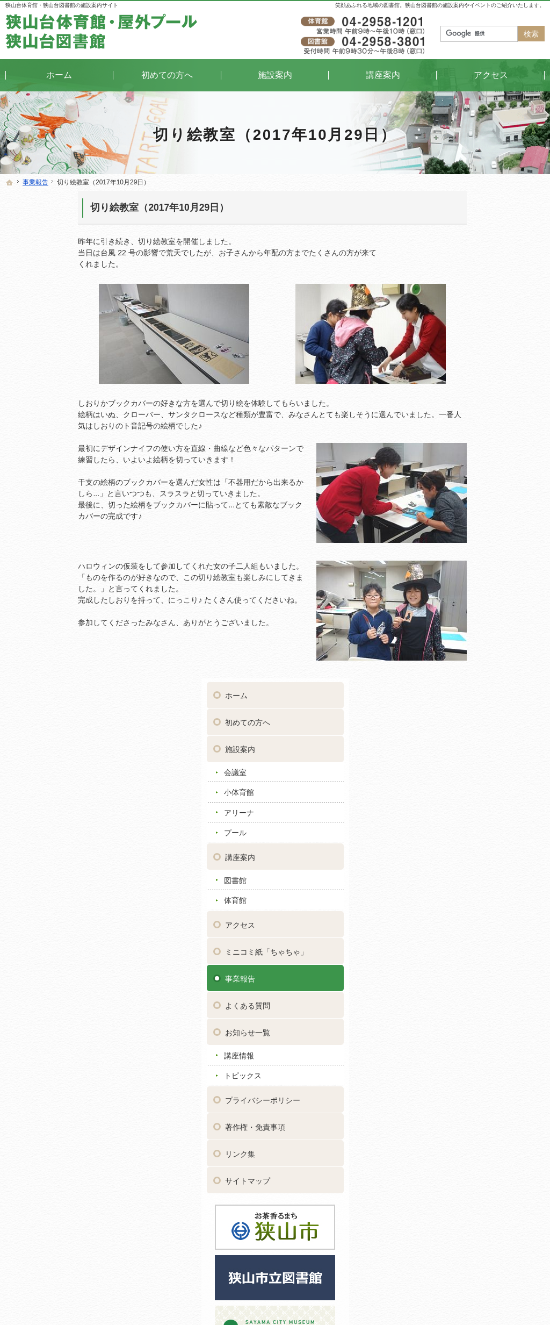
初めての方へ (450, 231)
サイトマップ (450, 689)
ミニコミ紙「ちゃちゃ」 (469, 460)
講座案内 (443, 366)
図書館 (438, 389)
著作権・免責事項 (458, 636)
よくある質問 (450, 514)
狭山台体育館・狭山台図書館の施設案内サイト (61, 5)
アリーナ (442, 321)
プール (438, 342)
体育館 (438, 409)
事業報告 (443, 487)
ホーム (439, 204)
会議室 (438, 281)
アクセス (443, 433)
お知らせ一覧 (450, 541)
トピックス (446, 585)
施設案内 (443, 258)
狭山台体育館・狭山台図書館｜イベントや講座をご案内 (276, 1300)
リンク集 (443, 662)
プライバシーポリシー (465, 609)
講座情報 (442, 564)
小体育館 (442, 301)
